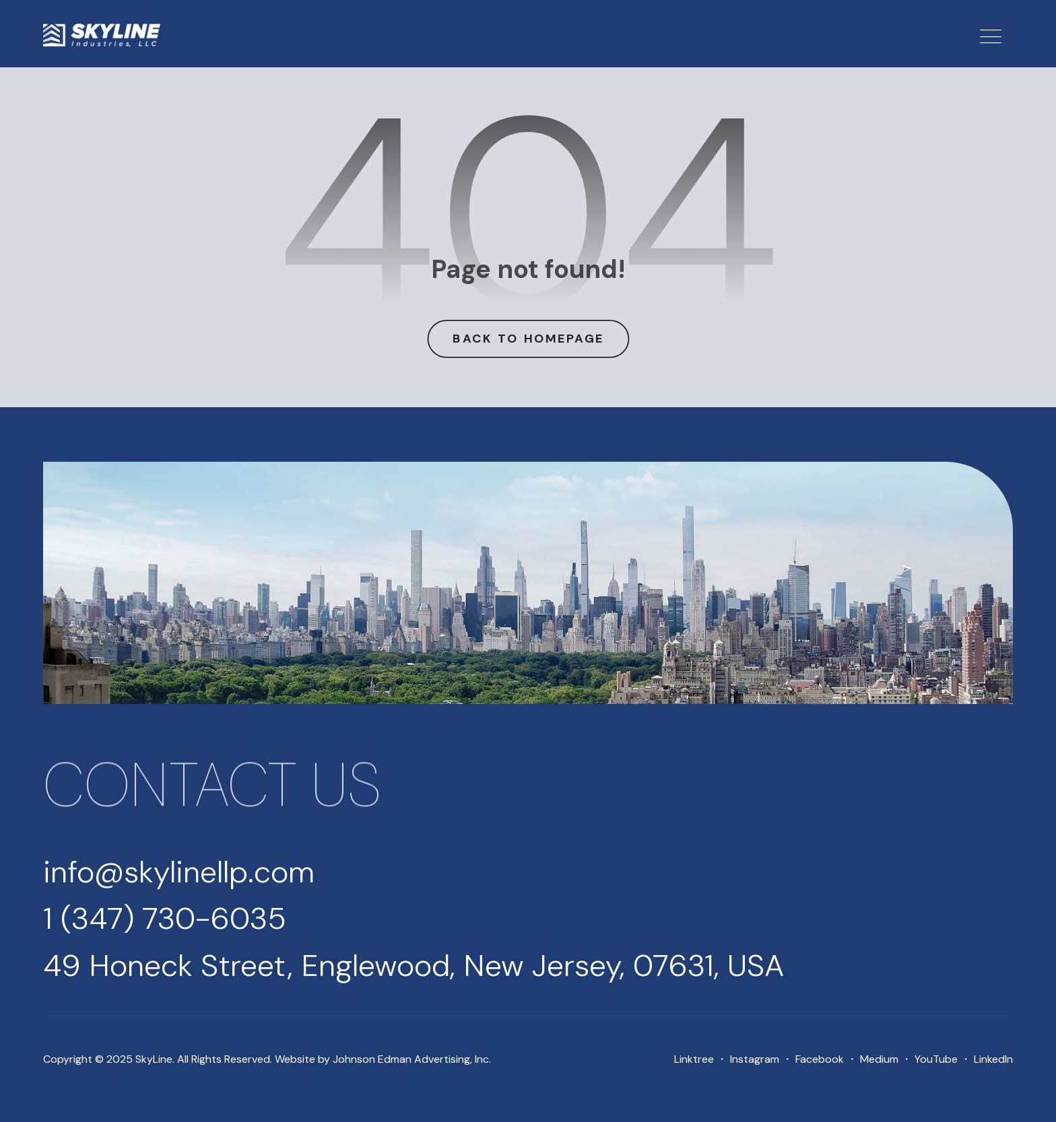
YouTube (936, 1059)
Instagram (754, 1059)
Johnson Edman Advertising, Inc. (412, 1059)
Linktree (694, 1059)
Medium (879, 1059)
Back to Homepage (528, 338)
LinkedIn (993, 1059)
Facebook (819, 1059)
